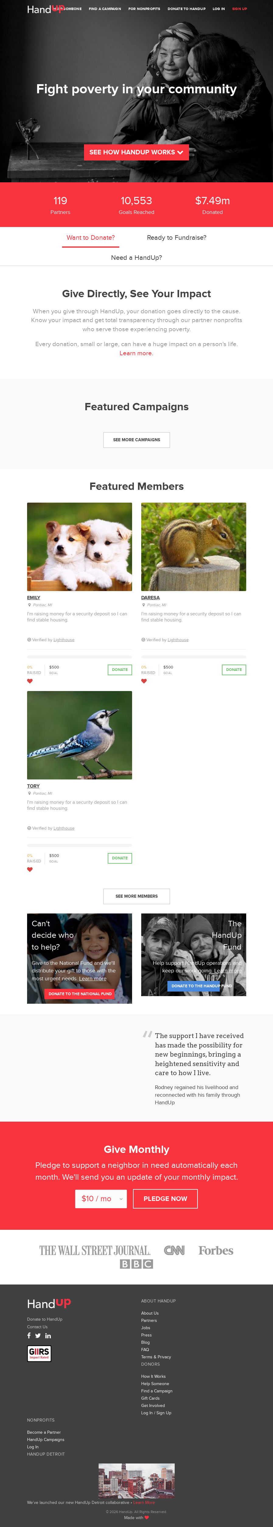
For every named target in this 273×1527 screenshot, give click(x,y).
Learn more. (136, 353)
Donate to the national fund (80, 994)
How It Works (153, 1376)
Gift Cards (150, 1398)
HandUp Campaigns (46, 1439)
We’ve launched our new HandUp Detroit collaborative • (80, 1502)
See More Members (137, 896)
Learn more (93, 978)
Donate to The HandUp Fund (196, 986)
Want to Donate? (91, 238)
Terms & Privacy (156, 1357)
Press (146, 1335)
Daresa (150, 598)
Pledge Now (165, 1199)
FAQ (145, 1349)
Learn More (144, 1502)
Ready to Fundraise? (176, 238)
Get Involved (153, 1405)
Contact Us (37, 1326)
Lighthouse (64, 639)
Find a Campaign (105, 9)
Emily (33, 598)
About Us (150, 1313)
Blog (145, 1342)
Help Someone (67, 9)
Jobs (145, 1327)
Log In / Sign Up (156, 1412)
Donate (120, 669)
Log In (219, 9)
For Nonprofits (144, 9)
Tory (33, 786)
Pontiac (39, 605)
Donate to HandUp (186, 9)
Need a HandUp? (136, 258)
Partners (149, 1320)
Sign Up (239, 9)
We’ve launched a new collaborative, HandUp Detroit (136, 1480)
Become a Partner (44, 1432)
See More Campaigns (136, 439)
